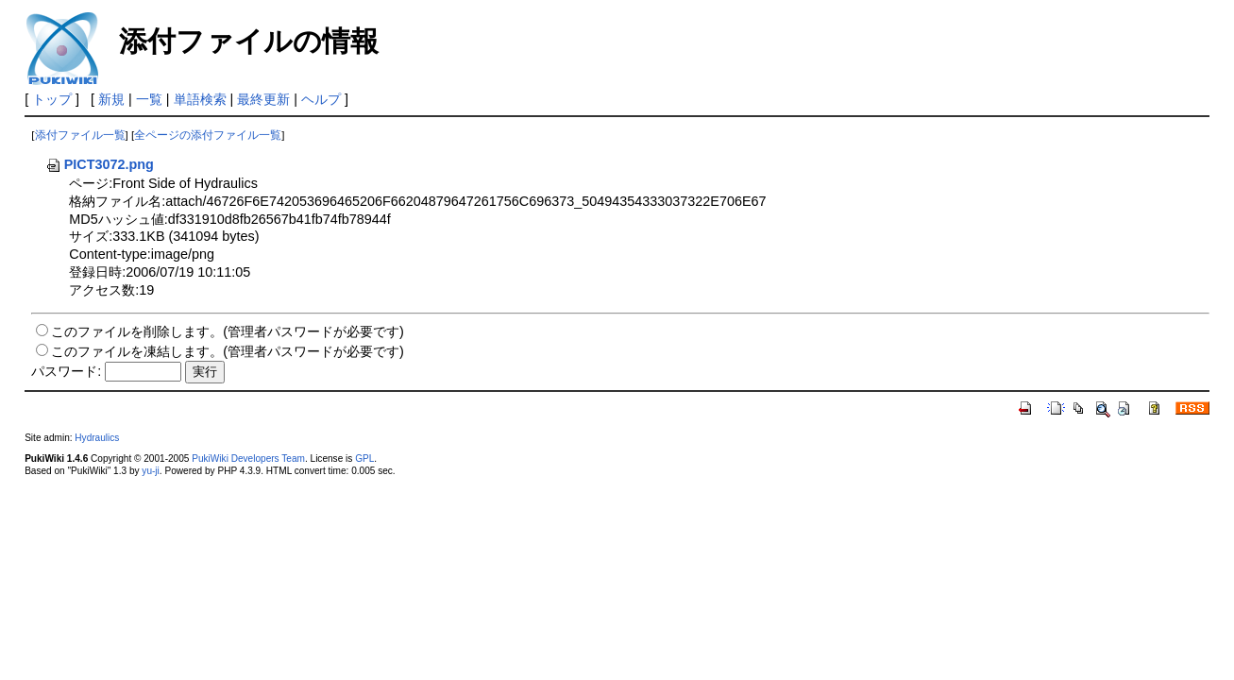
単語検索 (200, 99)
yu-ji (150, 471)
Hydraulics (97, 438)
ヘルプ (321, 99)
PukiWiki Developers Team (248, 458)
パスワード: (66, 371)
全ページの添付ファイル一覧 (207, 135)
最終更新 (263, 99)
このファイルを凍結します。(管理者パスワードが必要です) (227, 351)
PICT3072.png (99, 164)
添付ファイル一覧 (80, 135)
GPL (364, 458)
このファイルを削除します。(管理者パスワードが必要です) (227, 331)
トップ (52, 99)
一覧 (149, 99)
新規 (111, 99)
